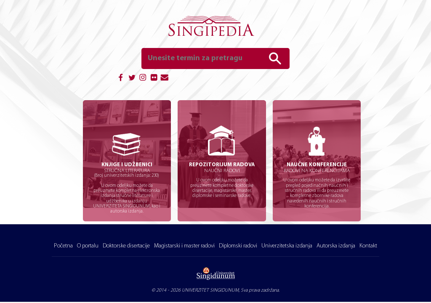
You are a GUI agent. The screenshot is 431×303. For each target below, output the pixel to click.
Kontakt (368, 246)
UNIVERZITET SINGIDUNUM (210, 290)
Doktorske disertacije (126, 246)
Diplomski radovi (238, 246)
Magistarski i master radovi (184, 246)
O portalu (87, 246)
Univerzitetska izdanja (286, 246)
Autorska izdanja (336, 246)
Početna (63, 246)
